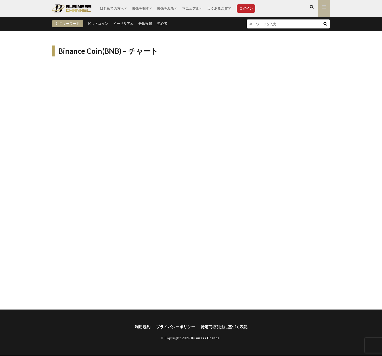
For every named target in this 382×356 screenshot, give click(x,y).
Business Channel (206, 338)
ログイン (246, 8)
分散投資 (145, 23)
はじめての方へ (112, 8)
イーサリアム (123, 23)
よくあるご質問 (219, 8)
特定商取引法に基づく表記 (224, 327)
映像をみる (165, 8)
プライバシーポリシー (175, 327)
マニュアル (190, 8)
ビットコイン (98, 23)
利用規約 (142, 327)
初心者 (162, 23)
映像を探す (140, 8)
